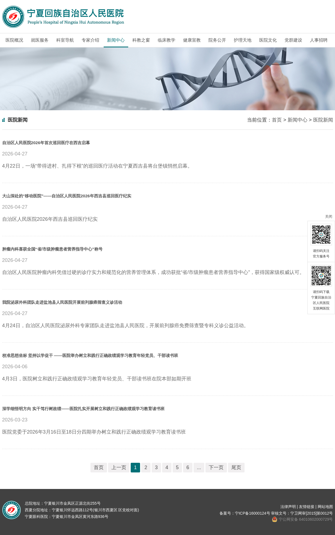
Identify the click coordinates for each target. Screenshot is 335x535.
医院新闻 (323, 120)
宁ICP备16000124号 (252, 513)
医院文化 (268, 40)
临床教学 (166, 40)
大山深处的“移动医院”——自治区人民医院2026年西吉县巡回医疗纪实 (66, 195)
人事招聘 (319, 40)
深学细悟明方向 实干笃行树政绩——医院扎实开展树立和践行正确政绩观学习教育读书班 (83, 408)
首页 (277, 120)
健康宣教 (192, 40)
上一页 (118, 467)
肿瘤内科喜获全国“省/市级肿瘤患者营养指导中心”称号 (52, 249)
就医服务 (40, 40)
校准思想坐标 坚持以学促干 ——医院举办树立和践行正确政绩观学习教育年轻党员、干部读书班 (90, 355)
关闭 (328, 216)
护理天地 (242, 40)
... (199, 467)
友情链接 (306, 506)
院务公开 (217, 40)
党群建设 (293, 40)
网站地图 (325, 506)
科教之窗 (141, 40)
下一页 (216, 467)
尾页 (236, 467)
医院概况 (14, 40)
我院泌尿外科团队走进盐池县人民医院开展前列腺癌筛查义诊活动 (62, 302)
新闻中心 (116, 40)
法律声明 (288, 506)
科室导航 (65, 40)
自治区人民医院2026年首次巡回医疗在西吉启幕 (46, 142)
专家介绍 (90, 40)
